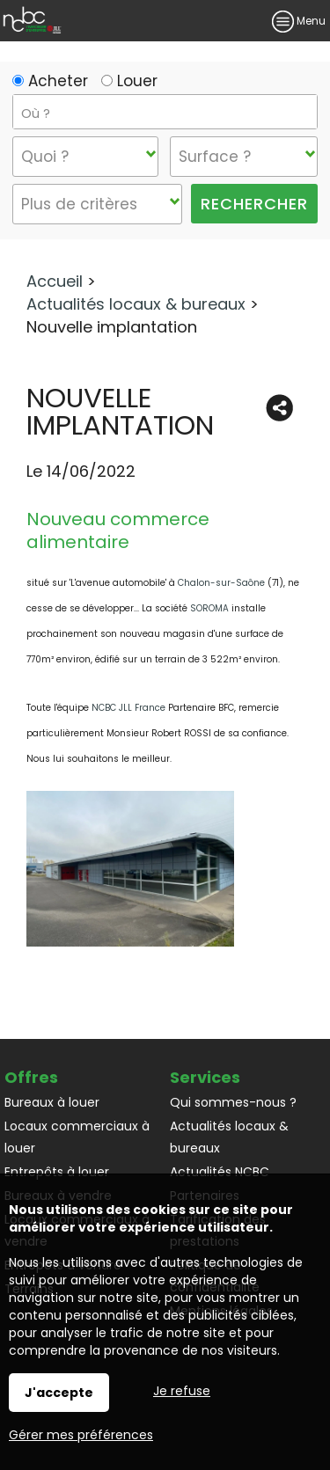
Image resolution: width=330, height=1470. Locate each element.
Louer (129, 80)
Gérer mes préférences (81, 1435)
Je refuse (181, 1391)
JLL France (142, 707)
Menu (299, 20)
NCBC (105, 707)
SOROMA (209, 608)
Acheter (50, 80)
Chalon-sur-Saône (221, 582)
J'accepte (59, 1392)
